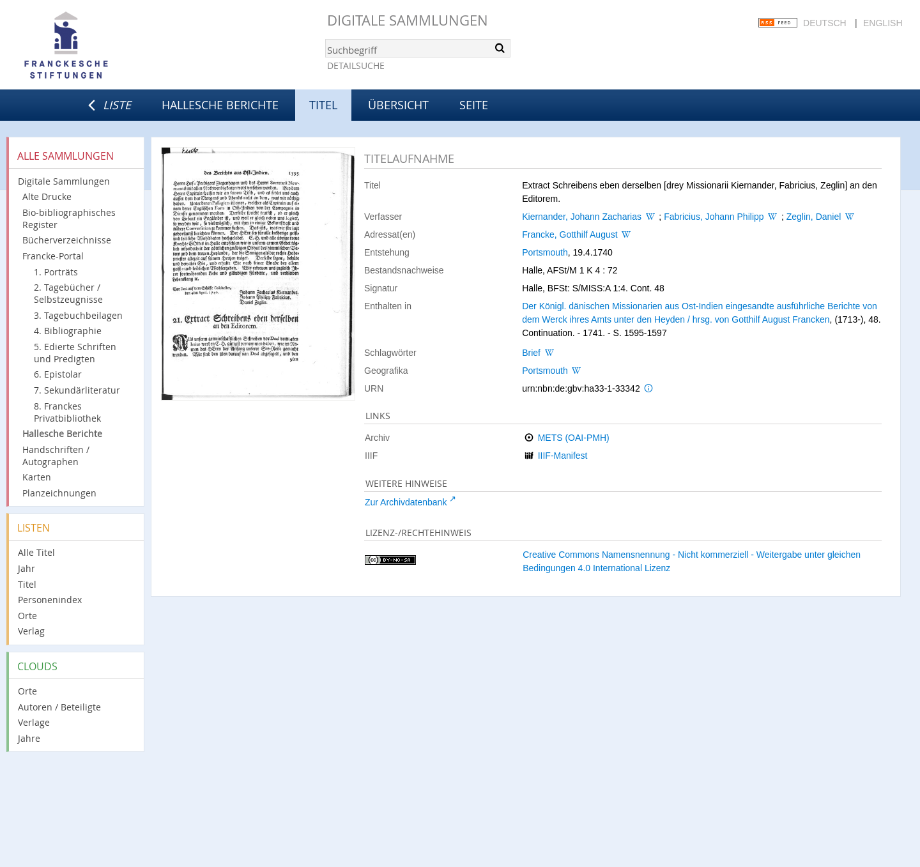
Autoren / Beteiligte (59, 707)
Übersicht (398, 104)
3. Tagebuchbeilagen (78, 315)
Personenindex (50, 600)
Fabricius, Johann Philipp (713, 216)
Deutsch (825, 23)
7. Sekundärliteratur (77, 390)
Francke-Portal (53, 256)
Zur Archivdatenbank (406, 502)
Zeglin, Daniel (813, 216)
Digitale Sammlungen (407, 20)
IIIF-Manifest (563, 455)
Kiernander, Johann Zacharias (581, 216)
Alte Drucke (47, 196)
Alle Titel (36, 552)
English (882, 23)
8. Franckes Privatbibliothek (67, 412)
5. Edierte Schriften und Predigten (75, 353)
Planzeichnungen (59, 493)
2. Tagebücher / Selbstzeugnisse (68, 293)
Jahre (29, 738)
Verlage (34, 722)
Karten (36, 477)
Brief (531, 353)
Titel (27, 584)
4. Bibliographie (68, 331)
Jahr (26, 568)
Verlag (31, 631)
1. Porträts (56, 272)
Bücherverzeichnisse (66, 240)
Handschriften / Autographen (55, 455)
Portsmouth (545, 252)
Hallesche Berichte (220, 104)
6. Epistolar (58, 374)
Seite (473, 104)
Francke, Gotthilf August (569, 234)
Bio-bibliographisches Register (69, 218)
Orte (27, 616)
